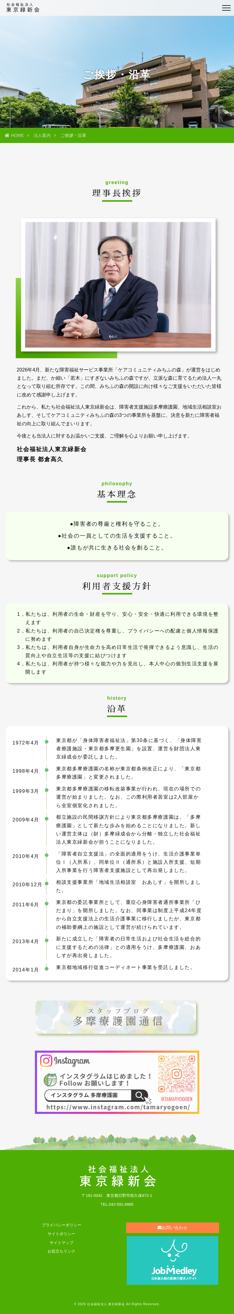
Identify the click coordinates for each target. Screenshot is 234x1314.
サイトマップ (61, 1242)
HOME (14, 135)
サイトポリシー (61, 1234)
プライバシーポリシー (61, 1225)
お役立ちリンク (61, 1251)
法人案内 (42, 135)
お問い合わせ (172, 1227)
